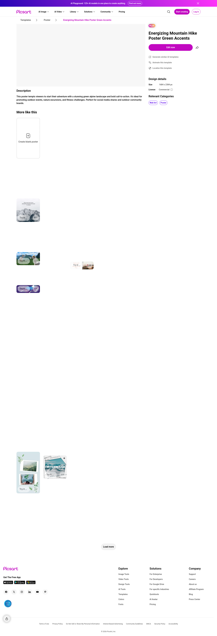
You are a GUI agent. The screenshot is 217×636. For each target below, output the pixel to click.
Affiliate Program (196, 589)
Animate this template (162, 62)
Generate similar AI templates (165, 57)
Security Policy (159, 624)
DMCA (148, 624)
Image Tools (123, 574)
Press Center (194, 599)
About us (193, 584)
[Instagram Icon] (22, 592)
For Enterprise (156, 574)
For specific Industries (159, 589)
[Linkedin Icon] (29, 592)
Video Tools (123, 579)
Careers (192, 579)
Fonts (120, 604)
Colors (121, 599)
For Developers (156, 579)
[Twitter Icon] (14, 592)
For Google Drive (157, 584)
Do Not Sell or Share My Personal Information (83, 624)
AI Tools (122, 589)
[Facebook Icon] (6, 592)
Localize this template (162, 68)
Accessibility (173, 624)
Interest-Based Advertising (113, 624)
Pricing (153, 604)
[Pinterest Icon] (45, 592)
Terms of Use (44, 624)
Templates (123, 594)
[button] (44, 11)
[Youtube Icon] (37, 592)
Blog (191, 594)
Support (192, 574)
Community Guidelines (134, 624)
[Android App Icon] (19, 583)
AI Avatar (154, 599)
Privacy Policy (57, 624)
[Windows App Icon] (30, 583)
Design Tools (124, 584)
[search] (168, 11)
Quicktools (154, 594)
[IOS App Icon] (8, 583)
